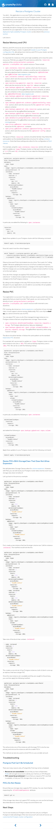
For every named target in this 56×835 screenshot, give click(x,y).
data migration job (28, 94)
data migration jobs (24, 74)
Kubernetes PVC (8, 338)
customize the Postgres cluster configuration (18, 817)
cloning (7, 122)
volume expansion (27, 309)
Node (7, 774)
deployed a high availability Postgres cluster (17, 32)
